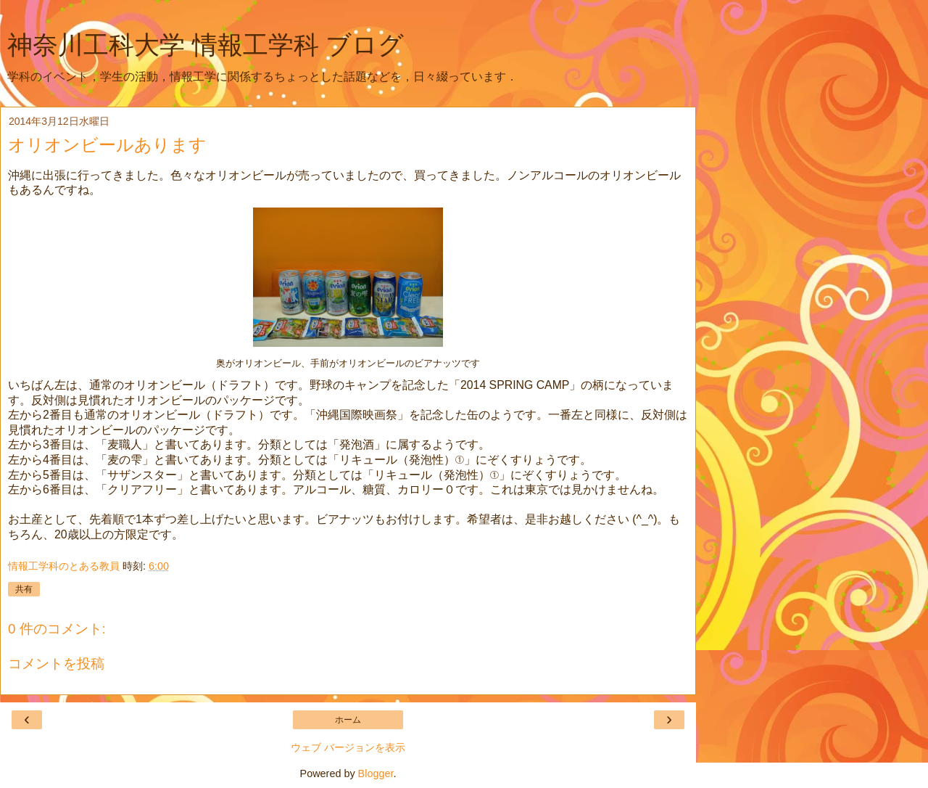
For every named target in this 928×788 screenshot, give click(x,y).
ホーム (348, 720)
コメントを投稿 (56, 663)
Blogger (376, 773)
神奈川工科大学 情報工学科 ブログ (205, 45)
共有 (24, 589)
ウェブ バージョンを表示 (348, 747)
